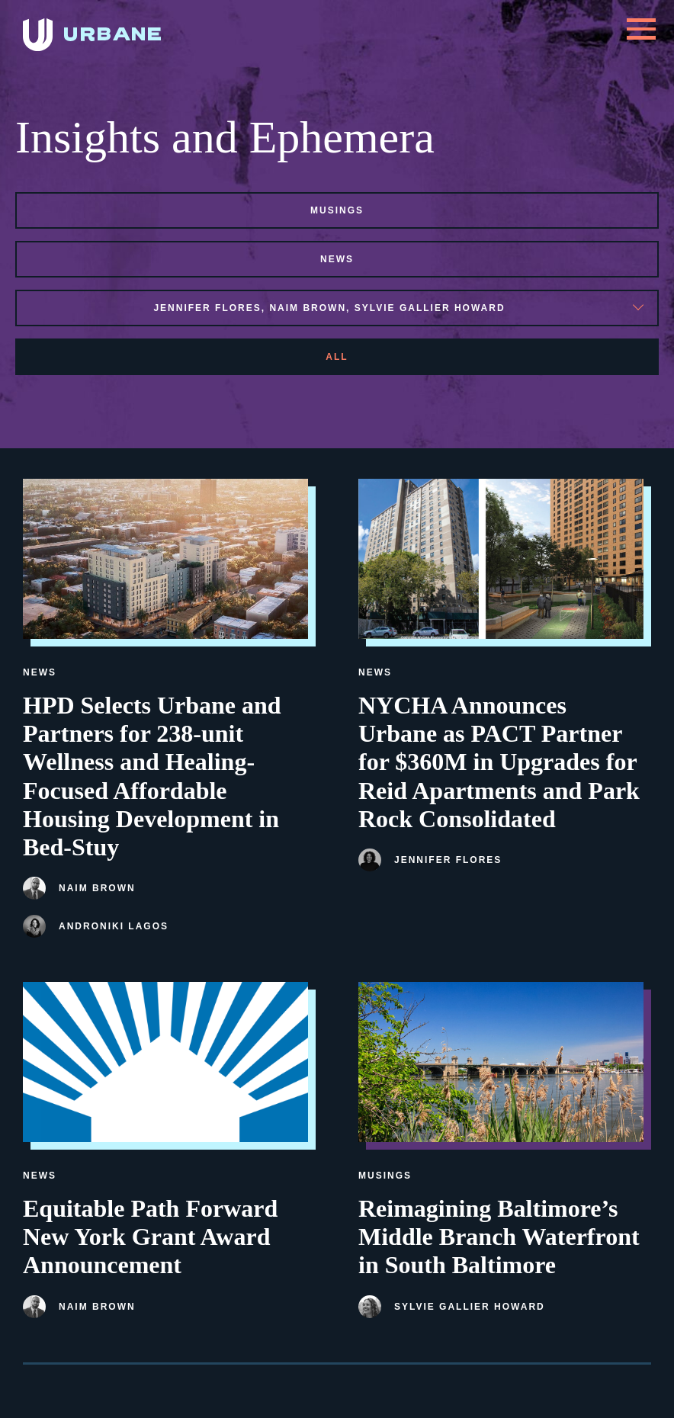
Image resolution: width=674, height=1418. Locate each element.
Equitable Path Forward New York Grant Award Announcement (150, 1236)
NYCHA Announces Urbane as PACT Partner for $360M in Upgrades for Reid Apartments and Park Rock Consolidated (499, 761)
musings (337, 210)
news (337, 259)
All (337, 356)
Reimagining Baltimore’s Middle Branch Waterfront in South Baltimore (499, 1236)
